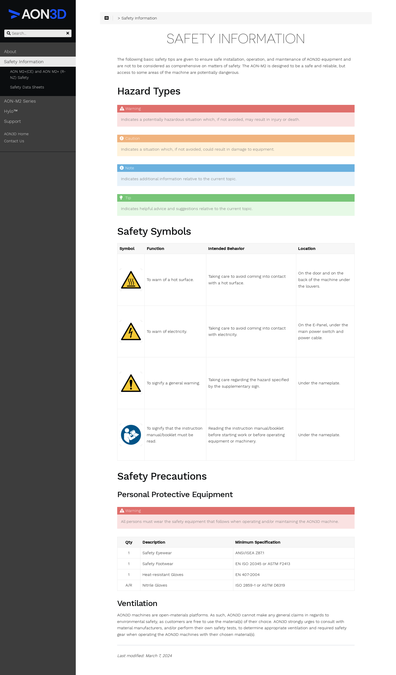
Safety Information (24, 61)
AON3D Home (16, 134)
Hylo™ (11, 111)
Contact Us (14, 141)
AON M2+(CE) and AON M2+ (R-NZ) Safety (38, 74)
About (10, 51)
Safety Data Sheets (27, 87)
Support (12, 121)
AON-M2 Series (20, 101)
